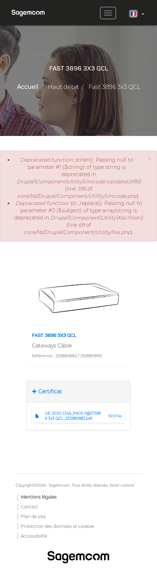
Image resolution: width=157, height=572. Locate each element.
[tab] (78, 391)
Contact (29, 506)
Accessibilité (34, 536)
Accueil (27, 87)
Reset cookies (122, 485)
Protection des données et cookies (57, 526)
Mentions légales (39, 497)
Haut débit (63, 87)
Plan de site (33, 516)
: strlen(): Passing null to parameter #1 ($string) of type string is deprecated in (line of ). (79, 178)
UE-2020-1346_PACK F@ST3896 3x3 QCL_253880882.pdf (73, 416)
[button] (149, 159)
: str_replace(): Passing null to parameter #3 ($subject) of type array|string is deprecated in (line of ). (78, 217)
